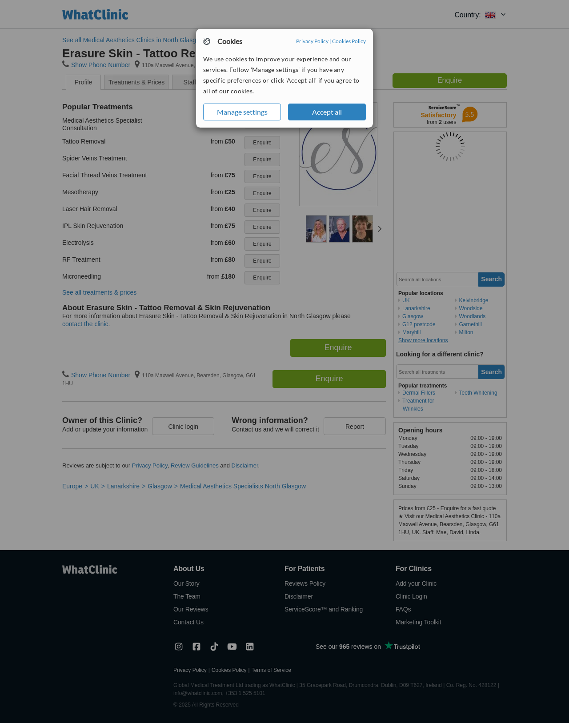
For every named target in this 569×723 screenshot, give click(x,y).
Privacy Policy (312, 41)
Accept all (327, 112)
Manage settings (242, 112)
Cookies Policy (349, 41)
